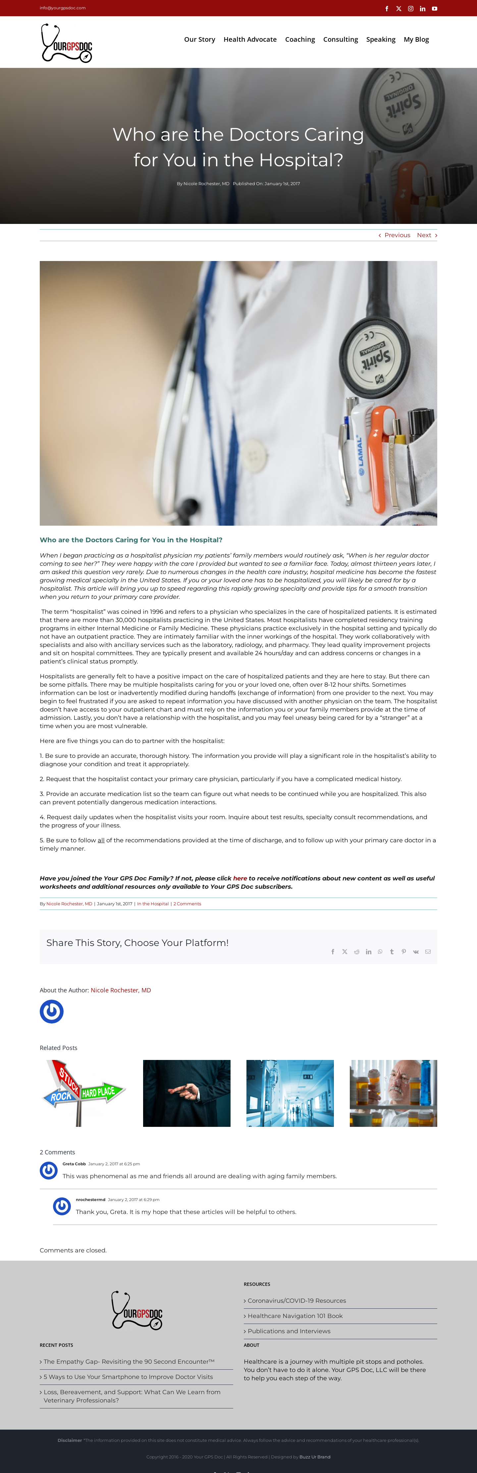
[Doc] (238, 393)
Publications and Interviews (289, 1331)
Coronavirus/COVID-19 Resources (297, 1300)
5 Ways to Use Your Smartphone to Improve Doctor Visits (128, 1377)
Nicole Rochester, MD (207, 183)
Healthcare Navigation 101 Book (295, 1316)
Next (424, 235)
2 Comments (187, 903)
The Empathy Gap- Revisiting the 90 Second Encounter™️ (129, 1361)
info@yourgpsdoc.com (63, 7)
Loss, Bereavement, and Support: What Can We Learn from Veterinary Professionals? (132, 1396)
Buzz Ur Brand (315, 1456)
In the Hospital (153, 903)
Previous (397, 235)
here (240, 878)
